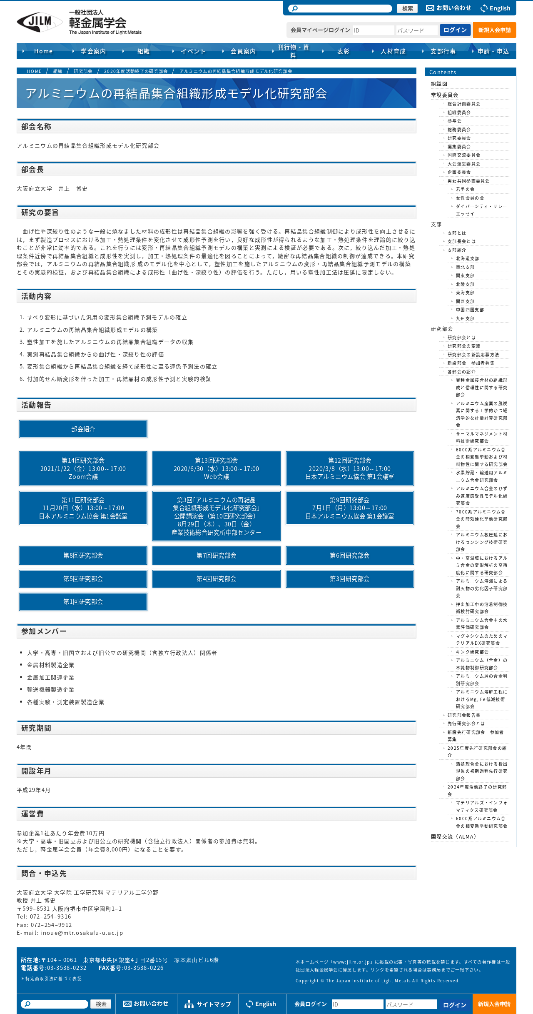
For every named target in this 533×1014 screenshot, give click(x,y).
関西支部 (465, 301)
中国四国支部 (470, 309)
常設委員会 (445, 95)
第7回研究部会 (216, 555)
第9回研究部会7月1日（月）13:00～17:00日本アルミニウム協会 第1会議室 (349, 508)
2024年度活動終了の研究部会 (477, 790)
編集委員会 (459, 146)
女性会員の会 (470, 198)
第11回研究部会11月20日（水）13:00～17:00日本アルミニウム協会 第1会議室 (86, 508)
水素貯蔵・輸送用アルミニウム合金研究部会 (482, 476)
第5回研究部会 (83, 578)
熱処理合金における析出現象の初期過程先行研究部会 (482, 771)
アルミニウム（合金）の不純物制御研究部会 (482, 664)
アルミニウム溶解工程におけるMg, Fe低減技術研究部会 (482, 699)
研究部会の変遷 (464, 346)
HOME (34, 71)
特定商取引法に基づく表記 (53, 978)
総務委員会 (459, 129)
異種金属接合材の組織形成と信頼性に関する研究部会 (482, 387)
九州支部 (465, 318)
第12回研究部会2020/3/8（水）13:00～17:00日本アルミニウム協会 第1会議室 (352, 468)
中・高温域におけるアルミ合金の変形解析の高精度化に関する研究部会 (482, 565)
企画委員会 (459, 172)
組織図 (439, 84)
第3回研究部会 (349, 578)
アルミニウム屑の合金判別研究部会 (482, 679)
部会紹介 (83, 428)
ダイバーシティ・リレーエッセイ (481, 210)
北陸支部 (465, 284)
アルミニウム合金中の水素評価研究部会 (482, 624)
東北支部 (465, 267)
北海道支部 (468, 258)
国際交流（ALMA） (455, 836)
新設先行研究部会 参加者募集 (476, 736)
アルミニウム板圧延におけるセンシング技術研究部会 (482, 541)
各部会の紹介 (462, 371)
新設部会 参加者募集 (471, 363)
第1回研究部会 (83, 601)
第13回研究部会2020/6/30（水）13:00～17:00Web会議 (216, 468)
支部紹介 (457, 250)
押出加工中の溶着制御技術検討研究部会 (482, 608)
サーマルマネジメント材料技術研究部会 (482, 437)
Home (43, 51)
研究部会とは (462, 337)
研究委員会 (459, 138)
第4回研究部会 (216, 578)
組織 (58, 71)
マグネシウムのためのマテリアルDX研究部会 (482, 639)
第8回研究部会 (83, 555)
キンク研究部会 (472, 651)
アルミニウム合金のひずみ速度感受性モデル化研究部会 (482, 495)
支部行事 (443, 51)
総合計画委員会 (464, 103)
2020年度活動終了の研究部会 (136, 71)
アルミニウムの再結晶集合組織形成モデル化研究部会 (235, 71)
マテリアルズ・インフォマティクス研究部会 (482, 806)
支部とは (457, 233)
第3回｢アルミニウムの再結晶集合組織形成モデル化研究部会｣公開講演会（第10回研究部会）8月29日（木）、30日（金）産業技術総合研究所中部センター (217, 516)
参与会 (455, 121)
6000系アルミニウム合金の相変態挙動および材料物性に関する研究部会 (482, 456)
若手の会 (465, 189)
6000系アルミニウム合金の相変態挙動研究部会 (482, 822)
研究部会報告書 (464, 715)
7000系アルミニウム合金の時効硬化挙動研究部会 (482, 518)
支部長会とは (462, 241)
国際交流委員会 (464, 155)
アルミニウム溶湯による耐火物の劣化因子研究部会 (482, 588)
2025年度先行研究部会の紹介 (477, 752)
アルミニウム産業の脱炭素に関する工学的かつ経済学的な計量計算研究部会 (482, 414)
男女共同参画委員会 (469, 181)
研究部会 (83, 71)
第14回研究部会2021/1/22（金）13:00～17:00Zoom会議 (83, 468)
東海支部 (465, 292)
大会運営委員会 (464, 163)
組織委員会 (459, 112)
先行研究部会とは (466, 723)
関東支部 (465, 275)
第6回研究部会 (349, 555)
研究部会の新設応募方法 (473, 354)
